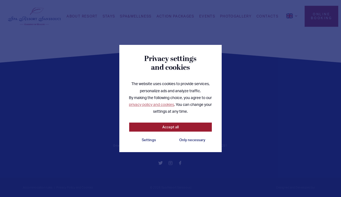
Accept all (170, 127)
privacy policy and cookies (151, 104)
